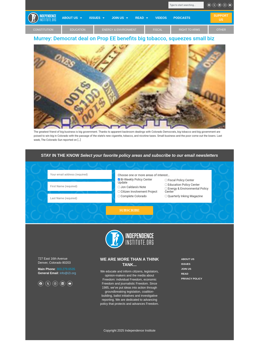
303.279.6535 (66, 273)
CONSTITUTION (43, 30)
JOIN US (120, 18)
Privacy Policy (192, 282)
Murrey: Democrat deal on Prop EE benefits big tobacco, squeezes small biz (124, 39)
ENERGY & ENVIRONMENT (119, 30)
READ (142, 18)
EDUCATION (77, 30)
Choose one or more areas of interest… (144, 175)
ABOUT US (72, 18)
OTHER (221, 30)
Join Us (186, 272)
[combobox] (184, 5)
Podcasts (181, 18)
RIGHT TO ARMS (189, 30)
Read (184, 277)
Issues (97, 18)
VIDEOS (161, 18)
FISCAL (157, 30)
